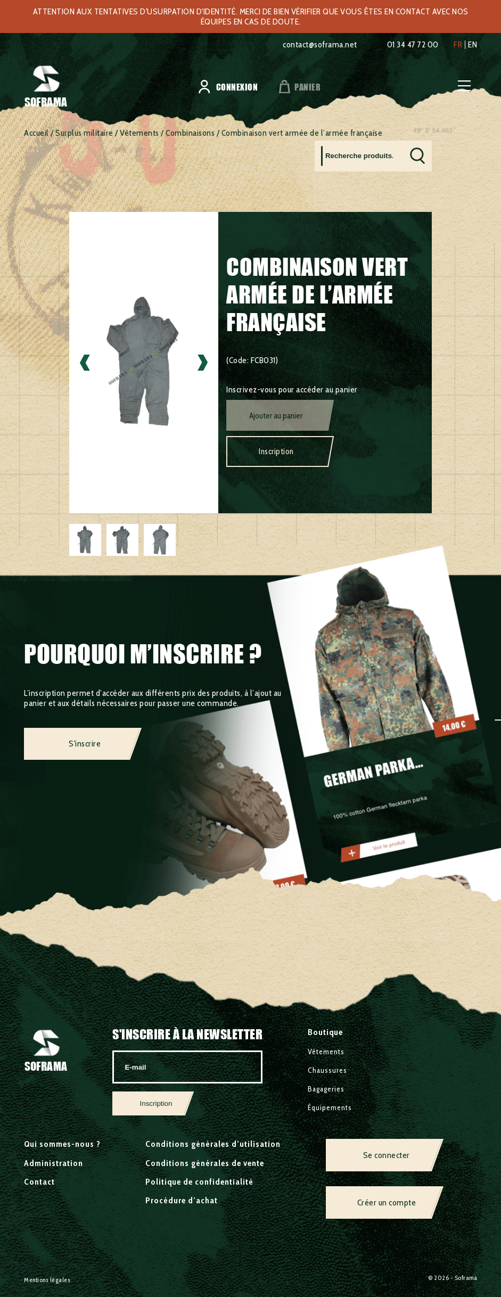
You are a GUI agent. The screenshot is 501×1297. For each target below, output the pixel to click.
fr (458, 44)
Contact (39, 1182)
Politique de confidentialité (199, 1182)
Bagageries (326, 1089)
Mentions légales (47, 1280)
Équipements (330, 1107)
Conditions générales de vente (204, 1163)
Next (203, 363)
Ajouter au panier (275, 416)
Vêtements (139, 133)
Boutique (325, 1032)
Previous (85, 363)
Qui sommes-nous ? (62, 1144)
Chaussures (327, 1070)
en (472, 44)
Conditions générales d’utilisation (213, 1144)
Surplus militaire (84, 133)
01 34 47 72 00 (413, 44)
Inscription (276, 451)
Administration (53, 1163)
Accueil (36, 133)
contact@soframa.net (320, 44)
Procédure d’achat (181, 1200)
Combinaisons (190, 133)
